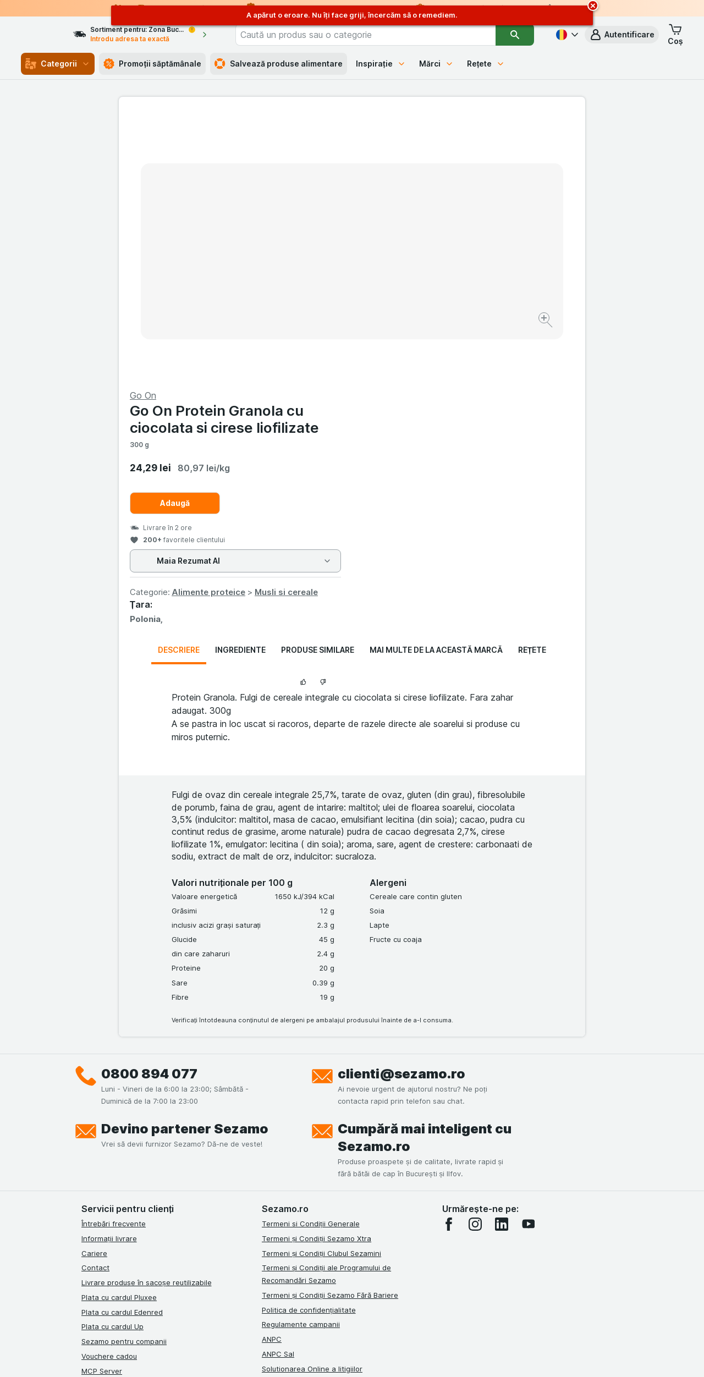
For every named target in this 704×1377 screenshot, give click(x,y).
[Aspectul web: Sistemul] (296, 1355)
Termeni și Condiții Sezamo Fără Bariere (330, 1030)
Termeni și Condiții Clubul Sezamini (321, 988)
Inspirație (381, 63)
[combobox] (381, 35)
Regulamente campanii (301, 1059)
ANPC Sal (278, 1089)
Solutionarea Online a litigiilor (312, 1103)
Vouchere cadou (109, 1091)
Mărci (436, 63)
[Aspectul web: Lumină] (351, 1355)
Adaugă (408, 238)
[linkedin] (501, 959)
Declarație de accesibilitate (308, 1148)
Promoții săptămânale (152, 63)
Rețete (486, 63)
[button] (622, 34)
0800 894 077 (149, 809)
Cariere (94, 988)
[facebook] (448, 959)
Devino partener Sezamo (184, 864)
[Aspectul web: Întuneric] (407, 1355)
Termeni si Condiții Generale (311, 959)
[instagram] (475, 959)
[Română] (566, 35)
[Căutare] (515, 35)
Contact (95, 1003)
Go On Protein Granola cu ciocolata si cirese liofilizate (457, 154)
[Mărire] (313, 286)
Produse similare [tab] (317, 385)
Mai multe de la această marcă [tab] (436, 385)
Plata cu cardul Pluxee (119, 1032)
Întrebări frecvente (113, 959)
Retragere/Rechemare (300, 1118)
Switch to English (372, 1309)
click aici (217, 1283)
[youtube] (528, 959)
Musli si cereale (519, 327)
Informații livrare (109, 974)
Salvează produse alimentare (279, 63)
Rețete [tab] (532, 385)
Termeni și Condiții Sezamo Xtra (316, 974)
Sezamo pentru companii (124, 1076)
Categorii (57, 63)
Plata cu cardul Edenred (122, 1047)
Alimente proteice (442, 327)
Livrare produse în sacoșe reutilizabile (146, 1018)
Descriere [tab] (179, 385)
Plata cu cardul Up (112, 1061)
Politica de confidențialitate (309, 1044)
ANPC (272, 1074)
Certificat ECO (286, 1133)
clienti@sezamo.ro (401, 809)
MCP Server (101, 1105)
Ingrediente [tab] (240, 385)
